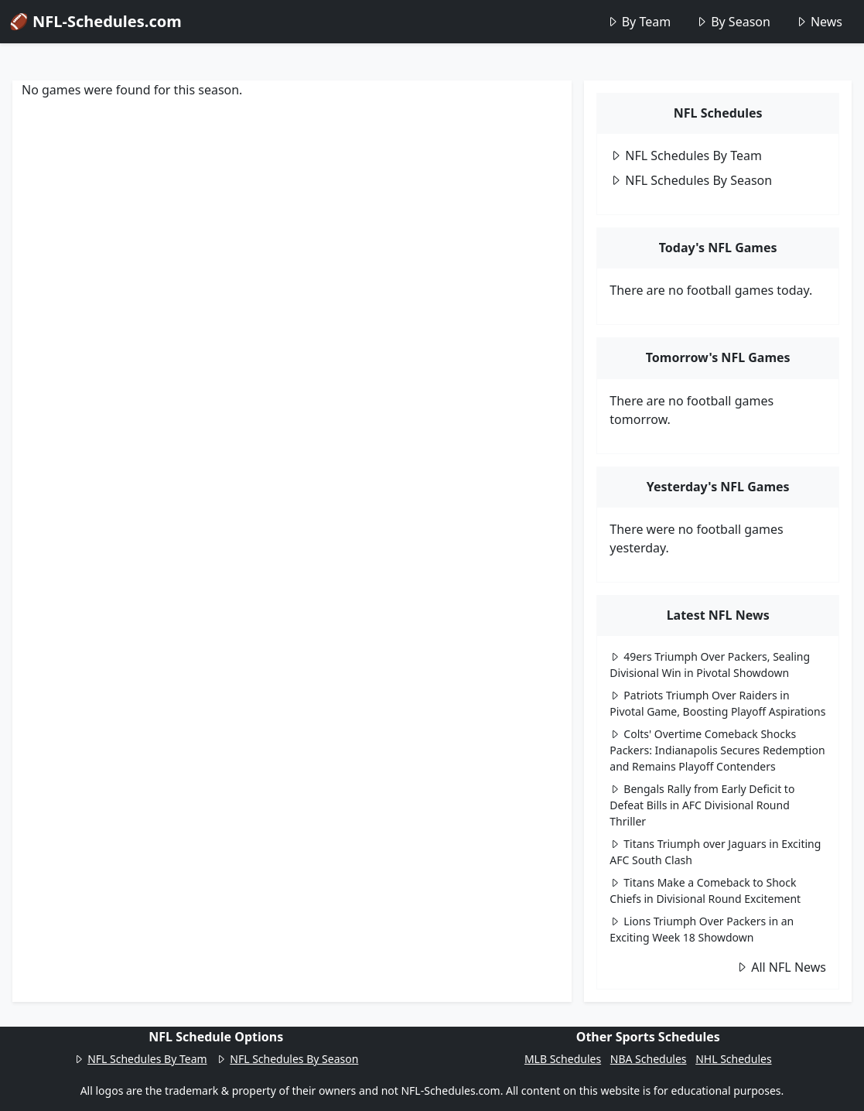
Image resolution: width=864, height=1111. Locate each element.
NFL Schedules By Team (686, 155)
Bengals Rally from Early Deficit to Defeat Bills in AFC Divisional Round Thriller (702, 805)
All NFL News (781, 967)
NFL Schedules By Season (691, 180)
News (818, 21)
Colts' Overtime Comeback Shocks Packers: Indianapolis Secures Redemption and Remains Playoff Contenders (717, 750)
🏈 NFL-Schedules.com (95, 21)
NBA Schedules (648, 1058)
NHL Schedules (733, 1058)
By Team (638, 21)
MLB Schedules (562, 1058)
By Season (732, 21)
